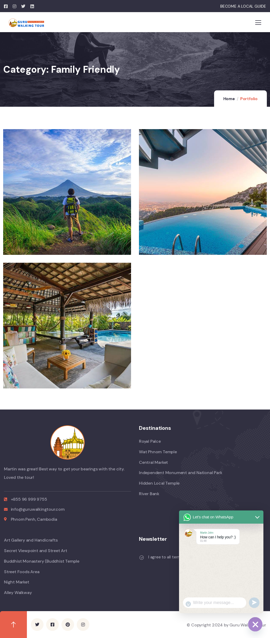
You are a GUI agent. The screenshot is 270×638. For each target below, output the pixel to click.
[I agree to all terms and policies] (141, 557)
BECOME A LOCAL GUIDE (243, 6)
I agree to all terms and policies (177, 557)
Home (229, 98)
